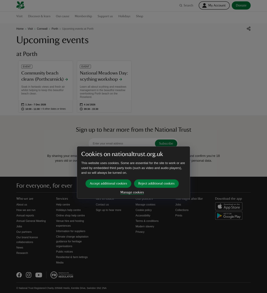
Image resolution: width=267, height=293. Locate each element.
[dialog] (133, 146)
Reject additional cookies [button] (156, 157)
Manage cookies (132, 166)
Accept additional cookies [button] (108, 157)
